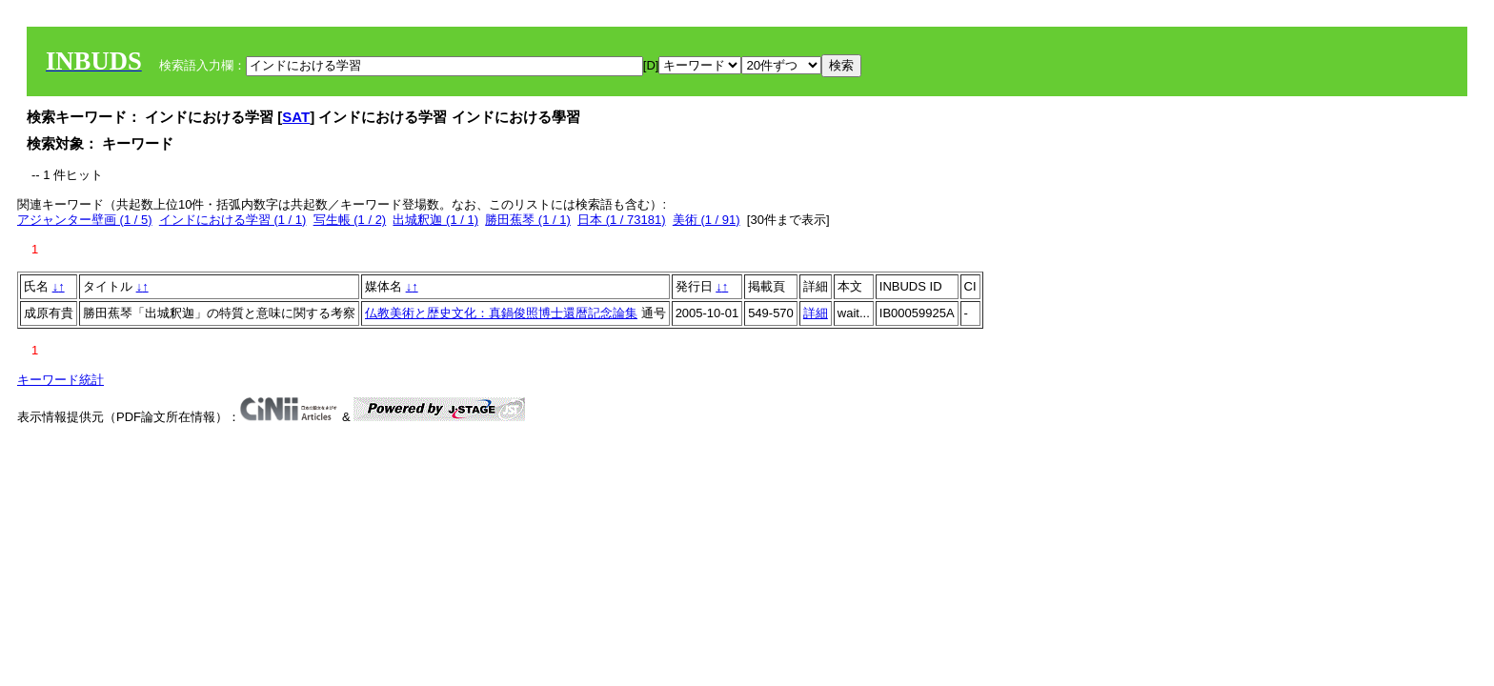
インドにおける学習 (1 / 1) (233, 219)
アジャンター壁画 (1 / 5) (84, 219)
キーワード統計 (60, 380)
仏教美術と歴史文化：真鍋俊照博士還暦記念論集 (501, 313)
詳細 (815, 313)
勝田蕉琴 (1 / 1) (528, 219)
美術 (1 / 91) (706, 219)
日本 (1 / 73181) (621, 219)
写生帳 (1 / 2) (350, 219)
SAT (296, 117)
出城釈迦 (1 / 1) (435, 219)
